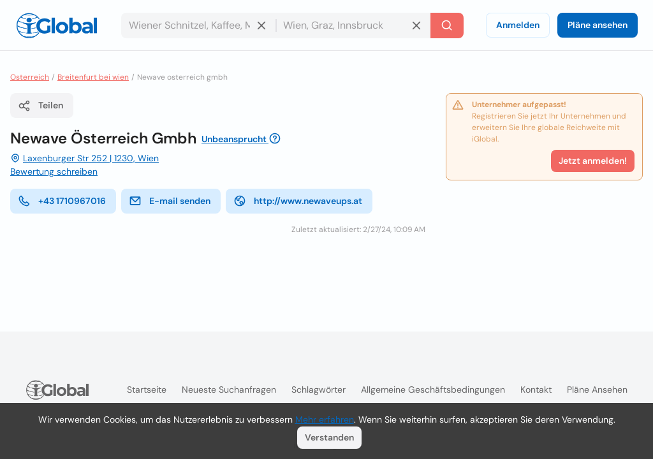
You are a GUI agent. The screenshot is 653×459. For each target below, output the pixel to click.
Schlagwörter (318, 389)
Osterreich (29, 77)
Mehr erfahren (324, 419)
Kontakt (536, 389)
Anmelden (517, 25)
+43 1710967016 (62, 200)
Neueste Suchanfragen (229, 389)
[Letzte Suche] (447, 25)
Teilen (40, 105)
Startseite (146, 389)
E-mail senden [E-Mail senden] (169, 200)
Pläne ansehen (597, 25)
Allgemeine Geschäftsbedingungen (433, 389)
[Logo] (56, 25)
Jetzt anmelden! (593, 160)
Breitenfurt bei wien (93, 77)
